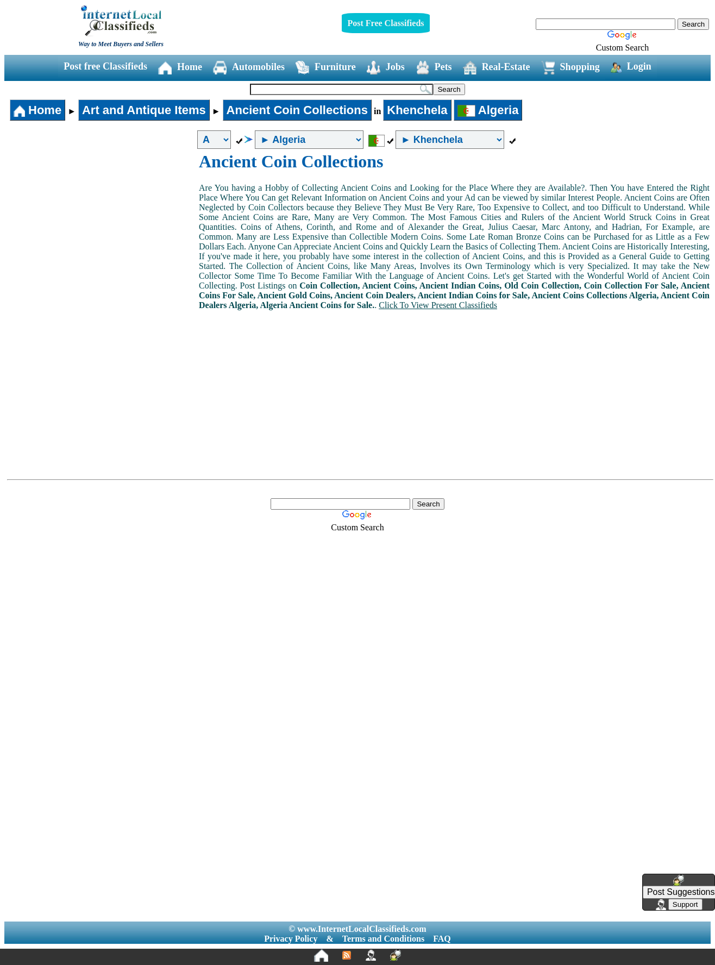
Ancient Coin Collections (297, 110)
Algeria (488, 110)
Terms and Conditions (383, 938)
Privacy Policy (290, 938)
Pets (434, 67)
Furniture (326, 67)
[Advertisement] (102, 233)
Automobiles (249, 67)
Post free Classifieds (105, 66)
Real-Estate (496, 67)
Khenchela (417, 110)
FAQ (442, 938)
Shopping (570, 67)
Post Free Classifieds (385, 23)
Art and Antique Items (144, 110)
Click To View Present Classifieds (438, 305)
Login (631, 67)
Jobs (386, 67)
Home (180, 67)
